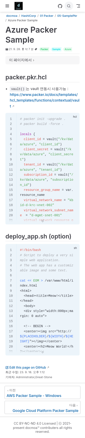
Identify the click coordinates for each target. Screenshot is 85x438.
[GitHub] (60, 6)
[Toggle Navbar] (78, 6)
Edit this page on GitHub (25, 367)
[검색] (69, 6)
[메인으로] (20, 6)
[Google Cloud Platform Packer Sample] (42, 407)
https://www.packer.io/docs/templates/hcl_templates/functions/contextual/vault (44, 100)
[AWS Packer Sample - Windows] (42, 392)
